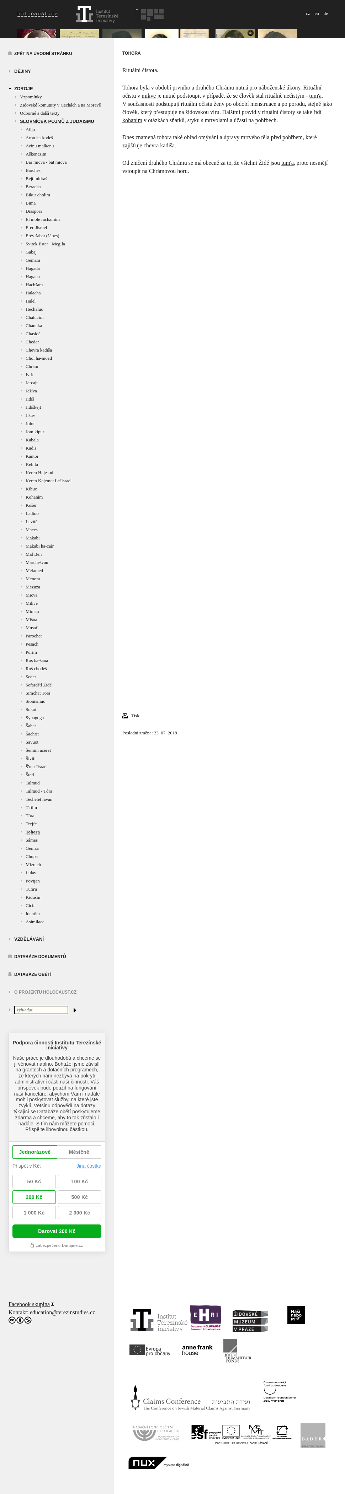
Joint (30, 423)
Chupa (32, 856)
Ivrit (29, 374)
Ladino (32, 513)
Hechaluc (34, 309)
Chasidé (33, 333)
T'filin (31, 807)
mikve (149, 96)
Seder (31, 676)
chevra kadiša (159, 145)
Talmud (33, 783)
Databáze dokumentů (40, 956)
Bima (31, 203)
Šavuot (32, 742)
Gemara (33, 260)
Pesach (32, 644)
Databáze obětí (32, 974)
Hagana (33, 276)
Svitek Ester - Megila (45, 243)
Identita (33, 913)
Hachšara (34, 284)
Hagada (33, 268)
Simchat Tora (38, 693)
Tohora (33, 832)
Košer (31, 505)
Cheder (32, 341)
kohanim (132, 120)
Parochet (34, 636)
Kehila (32, 464)
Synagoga (35, 717)
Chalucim (35, 317)
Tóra (30, 815)
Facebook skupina (29, 1304)
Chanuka (34, 325)
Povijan (33, 881)
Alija (30, 129)
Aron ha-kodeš (39, 137)
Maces (32, 529)
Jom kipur (35, 431)
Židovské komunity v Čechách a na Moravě (60, 105)
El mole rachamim (43, 219)
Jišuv (30, 415)
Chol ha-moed (39, 358)
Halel (31, 301)
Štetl (30, 774)
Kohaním (34, 497)
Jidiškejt (33, 407)
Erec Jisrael (36, 227)
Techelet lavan (39, 799)
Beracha (33, 186)
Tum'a (31, 889)
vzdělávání (29, 939)
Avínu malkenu (40, 145)
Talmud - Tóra (39, 791)
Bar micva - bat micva (46, 162)
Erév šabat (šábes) (42, 235)
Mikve (32, 603)
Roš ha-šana (37, 660)
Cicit (30, 905)
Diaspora (34, 211)
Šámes (32, 840)
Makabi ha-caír (40, 546)
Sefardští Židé (39, 685)
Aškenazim (36, 154)
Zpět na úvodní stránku (43, 53)
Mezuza (33, 587)
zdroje (23, 88)
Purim (31, 652)
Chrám (32, 366)
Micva (31, 595)
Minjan (32, 611)
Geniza (32, 848)
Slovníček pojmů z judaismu (57, 121)
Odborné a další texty (40, 113)
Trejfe (31, 823)
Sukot (31, 709)
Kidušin (33, 897)
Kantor (32, 456)
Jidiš (30, 399)
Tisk (130, 715)
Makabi (33, 537)
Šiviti (31, 758)
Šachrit (32, 734)
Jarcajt (32, 382)
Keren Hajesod (39, 472)
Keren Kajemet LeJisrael (48, 480)
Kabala (32, 439)
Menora (33, 578)
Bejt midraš (36, 178)
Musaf (31, 627)
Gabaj (31, 252)
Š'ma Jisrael (37, 766)
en (316, 13)
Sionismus (35, 701)
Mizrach (33, 864)
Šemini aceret (38, 750)
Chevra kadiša (39, 350)
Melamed (34, 570)
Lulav (31, 872)
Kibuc (31, 488)
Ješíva (31, 390)
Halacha (33, 292)
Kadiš (31, 448)
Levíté (31, 521)
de (326, 13)
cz (308, 13)
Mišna (31, 619)
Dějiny (22, 71)
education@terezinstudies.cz (62, 1312)
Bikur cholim (38, 194)
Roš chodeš (36, 668)
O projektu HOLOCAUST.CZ (45, 992)
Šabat (31, 725)
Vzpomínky (31, 96)
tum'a (315, 96)
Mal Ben (34, 554)
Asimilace (35, 921)
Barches (33, 170)
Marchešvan (37, 562)
